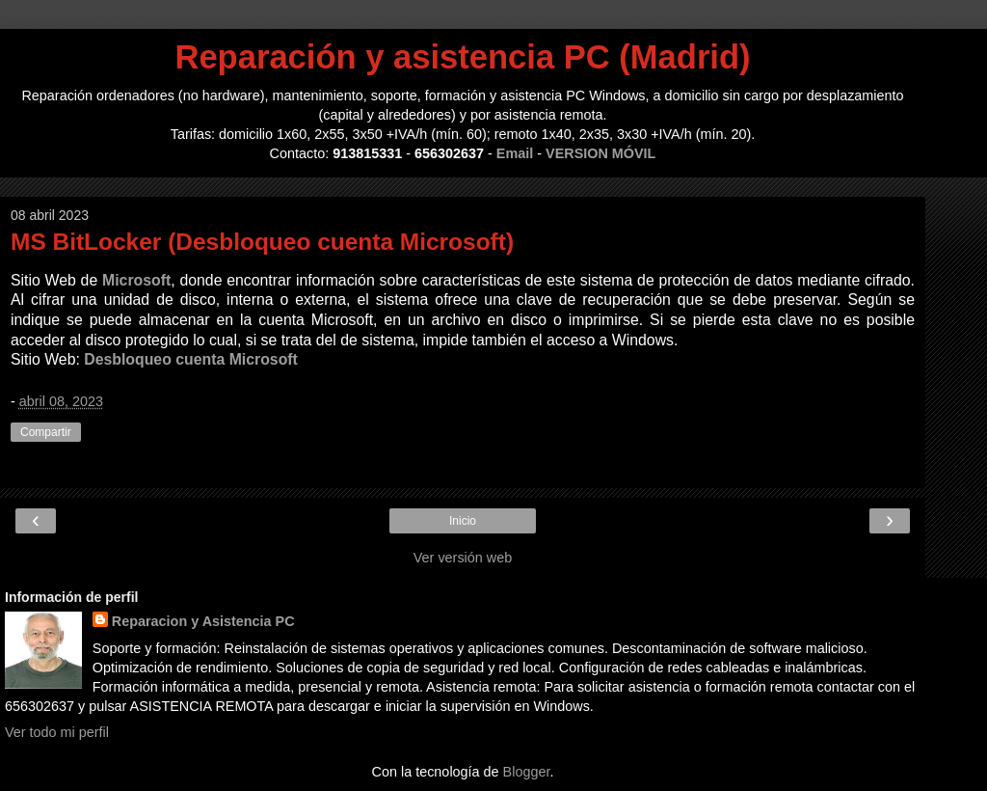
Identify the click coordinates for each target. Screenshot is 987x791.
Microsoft (136, 280)
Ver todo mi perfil (57, 732)
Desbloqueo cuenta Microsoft (191, 359)
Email (514, 153)
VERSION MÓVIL (600, 153)
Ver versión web (462, 557)
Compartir (45, 432)
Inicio (462, 521)
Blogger (526, 771)
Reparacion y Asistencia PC (203, 621)
